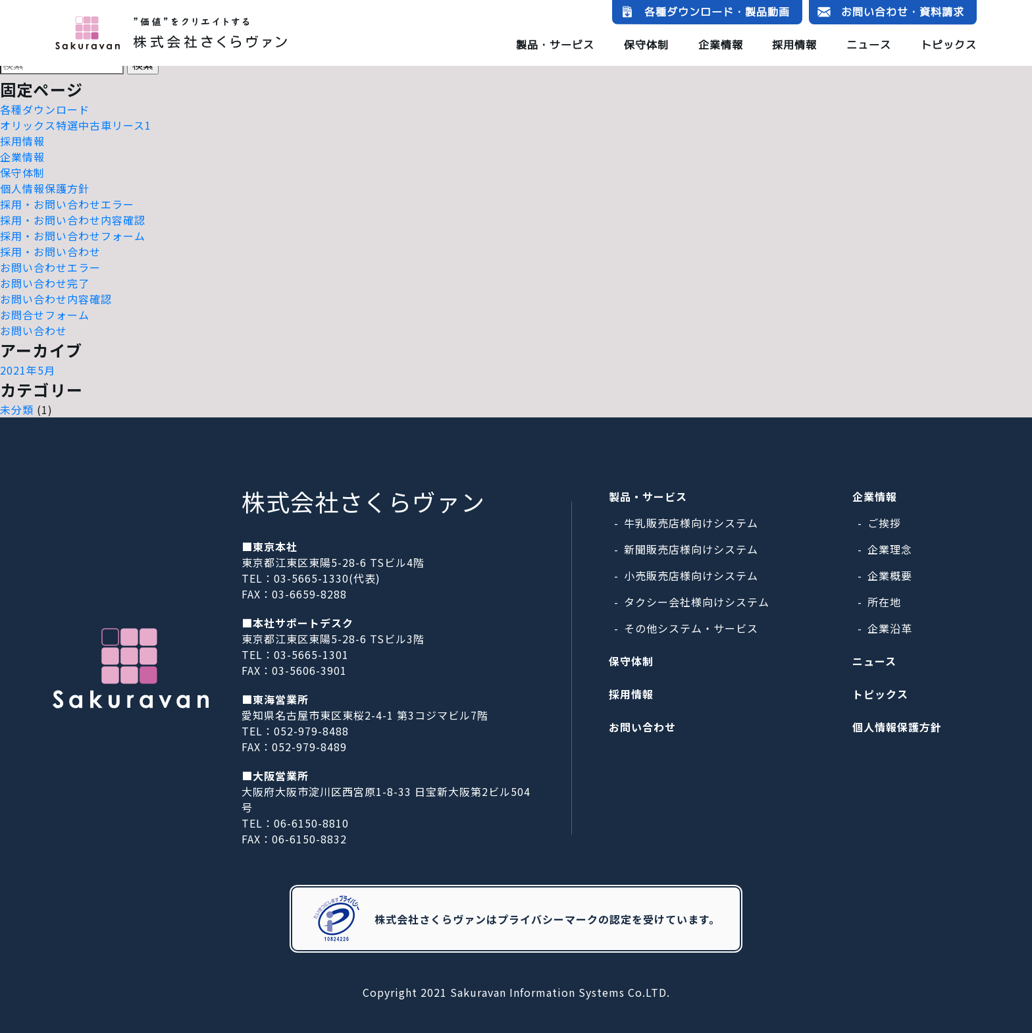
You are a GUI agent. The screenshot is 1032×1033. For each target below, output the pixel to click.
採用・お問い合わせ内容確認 (72, 220)
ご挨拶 (884, 523)
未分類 (17, 409)
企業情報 (720, 44)
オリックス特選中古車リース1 (75, 125)
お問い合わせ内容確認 (56, 299)
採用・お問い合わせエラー (67, 204)
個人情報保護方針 (45, 188)
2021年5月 (27, 370)
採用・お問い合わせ (50, 251)
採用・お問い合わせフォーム (72, 236)
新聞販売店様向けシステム (691, 549)
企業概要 (889, 575)
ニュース (868, 45)
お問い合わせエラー (50, 267)
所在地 (884, 602)
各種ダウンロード (45, 109)
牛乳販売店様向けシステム (691, 523)
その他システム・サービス (691, 628)
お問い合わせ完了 (45, 283)
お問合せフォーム (45, 315)
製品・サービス (555, 44)
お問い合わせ (33, 330)
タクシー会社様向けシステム (696, 602)
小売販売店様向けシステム (691, 575)
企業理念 (889, 549)
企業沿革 (889, 628)
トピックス (949, 45)
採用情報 (794, 45)
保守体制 (646, 44)
